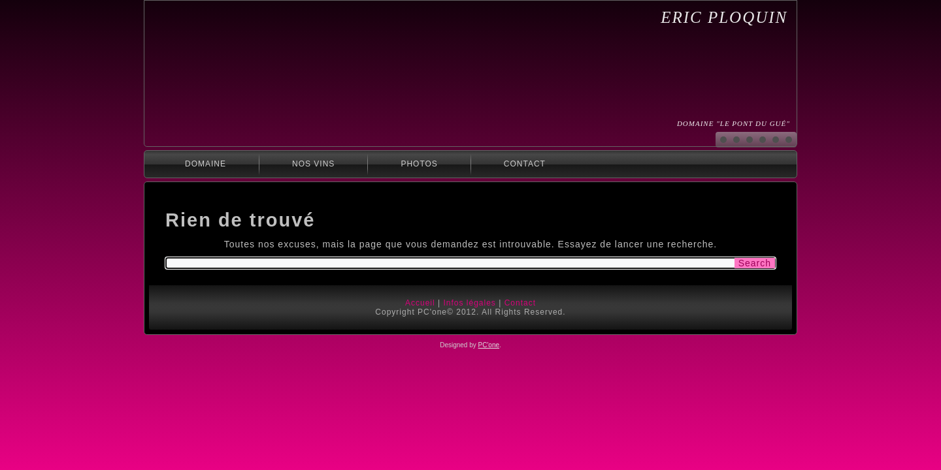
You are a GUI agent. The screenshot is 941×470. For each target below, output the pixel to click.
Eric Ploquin (724, 17)
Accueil (420, 302)
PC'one (489, 345)
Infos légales (469, 302)
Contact (525, 163)
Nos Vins (313, 163)
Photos (419, 163)
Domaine (205, 163)
